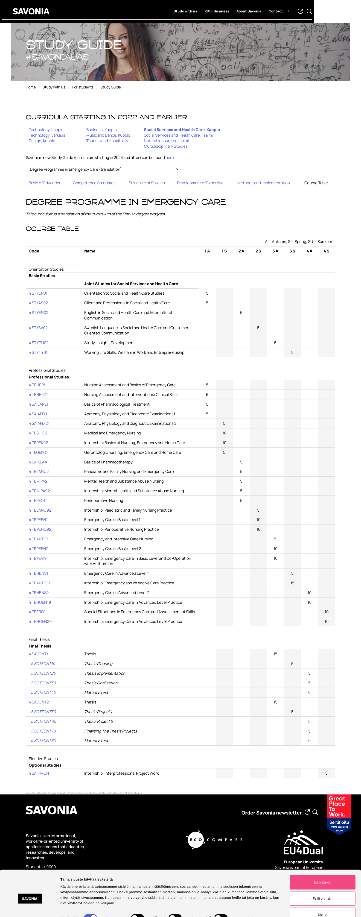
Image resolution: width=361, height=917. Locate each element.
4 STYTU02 (39, 342)
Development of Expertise (200, 182)
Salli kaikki (322, 872)
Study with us (209, 11)
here (170, 157)
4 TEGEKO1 (38, 452)
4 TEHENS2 (39, 592)
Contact (299, 11)
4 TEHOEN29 (40, 621)
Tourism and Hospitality (107, 140)
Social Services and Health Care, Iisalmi (178, 135)
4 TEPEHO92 (40, 529)
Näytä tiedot (246, 907)
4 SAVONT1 (38, 653)
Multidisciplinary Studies (166, 146)
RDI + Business (240, 11)
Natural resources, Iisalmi (166, 140)
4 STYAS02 (38, 302)
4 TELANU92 (40, 510)
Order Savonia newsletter (272, 812)
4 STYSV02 (38, 327)
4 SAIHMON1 (40, 773)
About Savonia (272, 11)
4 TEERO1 (37, 611)
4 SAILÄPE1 (38, 404)
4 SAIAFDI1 (38, 413)
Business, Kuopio (101, 129)
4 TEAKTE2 (38, 539)
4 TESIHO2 (38, 433)
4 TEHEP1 (37, 384)
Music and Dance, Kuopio (108, 135)
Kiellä (322, 904)
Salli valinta (322, 888)
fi (312, 11)
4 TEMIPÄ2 (38, 481)
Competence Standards (94, 182)
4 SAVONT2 (39, 702)
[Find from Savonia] (315, 812)
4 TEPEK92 (38, 442)
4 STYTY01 (38, 352)
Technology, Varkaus (47, 135)
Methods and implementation (263, 182)
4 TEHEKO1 (38, 394)
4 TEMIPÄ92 (39, 490)
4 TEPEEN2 (38, 548)
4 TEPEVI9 (38, 558)
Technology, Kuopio (46, 129)
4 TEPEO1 (37, 500)
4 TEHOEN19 (40, 602)
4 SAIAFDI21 (39, 423)
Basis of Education (45, 182)
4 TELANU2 (39, 471)
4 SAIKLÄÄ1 (39, 462)
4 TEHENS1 (38, 573)
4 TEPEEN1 (38, 519)
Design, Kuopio (42, 140)
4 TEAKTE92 (40, 583)
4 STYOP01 (38, 293)
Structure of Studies (147, 182)
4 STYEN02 (38, 312)
